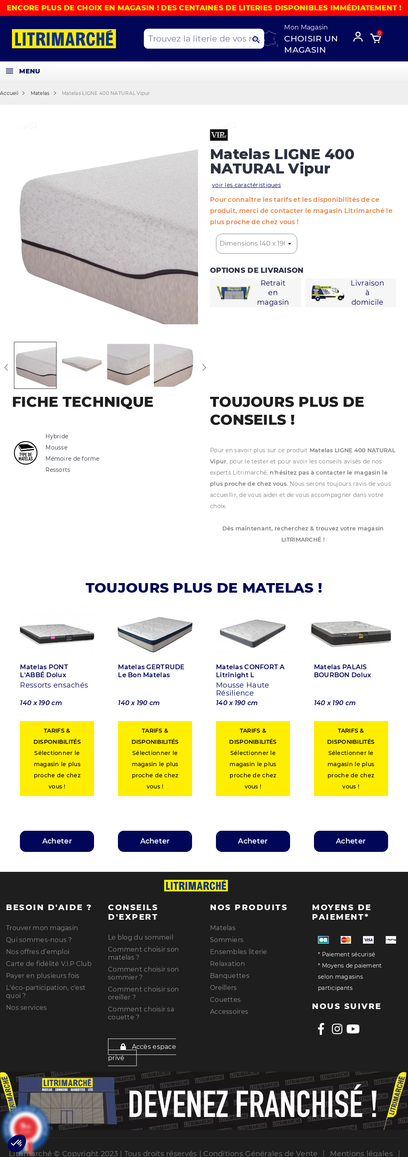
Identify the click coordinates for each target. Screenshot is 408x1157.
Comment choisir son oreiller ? (143, 989)
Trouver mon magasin (42, 923)
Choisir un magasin (311, 44)
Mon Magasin (306, 27)
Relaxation (227, 959)
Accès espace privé (142, 1048)
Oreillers (223, 983)
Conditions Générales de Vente (260, 1149)
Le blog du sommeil (140, 933)
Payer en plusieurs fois (42, 971)
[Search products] (204, 39)
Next (204, 367)
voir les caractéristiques (246, 185)
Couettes (225, 995)
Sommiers (226, 935)
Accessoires (229, 1007)
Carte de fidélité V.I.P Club (49, 959)
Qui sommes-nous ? (39, 935)
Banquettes (229, 971)
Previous (6, 367)
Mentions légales (361, 1149)
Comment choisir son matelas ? (143, 949)
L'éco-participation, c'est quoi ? (46, 987)
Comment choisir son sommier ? (143, 969)
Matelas (222, 923)
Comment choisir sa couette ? (141, 1009)
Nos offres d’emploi (37, 947)
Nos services (26, 1003)
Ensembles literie (238, 947)
